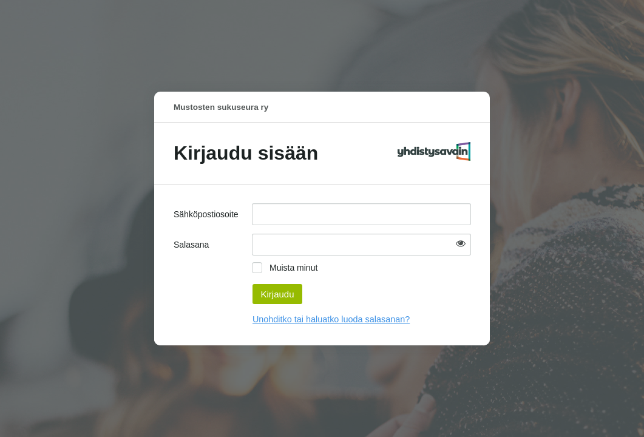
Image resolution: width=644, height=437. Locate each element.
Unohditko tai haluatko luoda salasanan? (331, 319)
